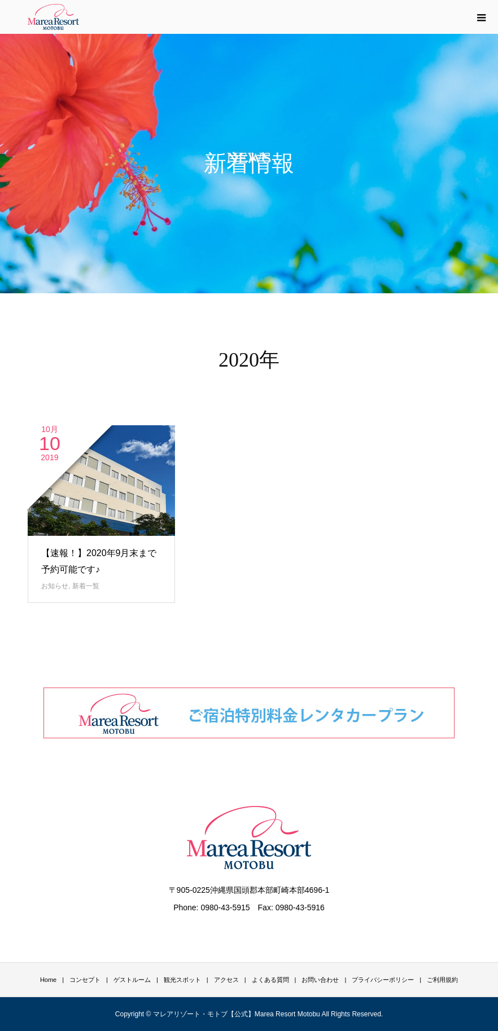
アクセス (226, 979)
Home (48, 979)
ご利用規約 (442, 979)
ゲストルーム (132, 979)
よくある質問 (270, 979)
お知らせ (54, 586)
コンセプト (85, 979)
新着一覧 (85, 586)
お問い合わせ (320, 979)
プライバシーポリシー (383, 979)
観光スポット (182, 979)
